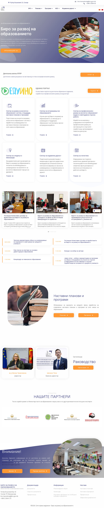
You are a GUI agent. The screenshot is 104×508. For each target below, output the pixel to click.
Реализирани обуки (61, 488)
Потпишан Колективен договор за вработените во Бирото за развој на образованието (16, 217)
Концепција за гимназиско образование (27, 259)
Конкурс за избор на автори (73, 251)
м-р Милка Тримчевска (17, 373)
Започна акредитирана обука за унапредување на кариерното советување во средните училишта (30, 242)
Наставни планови (86, 488)
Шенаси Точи (52, 373)
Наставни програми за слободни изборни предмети (65, 495)
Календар (57, 491)
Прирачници (31, 494)
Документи (31, 488)
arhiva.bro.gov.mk (7, 462)
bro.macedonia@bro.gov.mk (11, 465)
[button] (2, 208)
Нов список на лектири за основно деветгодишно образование (25, 251)
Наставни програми (87, 491)
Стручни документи (34, 491)
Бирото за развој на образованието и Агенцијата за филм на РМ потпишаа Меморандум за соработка (50, 217)
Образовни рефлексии (88, 497)
